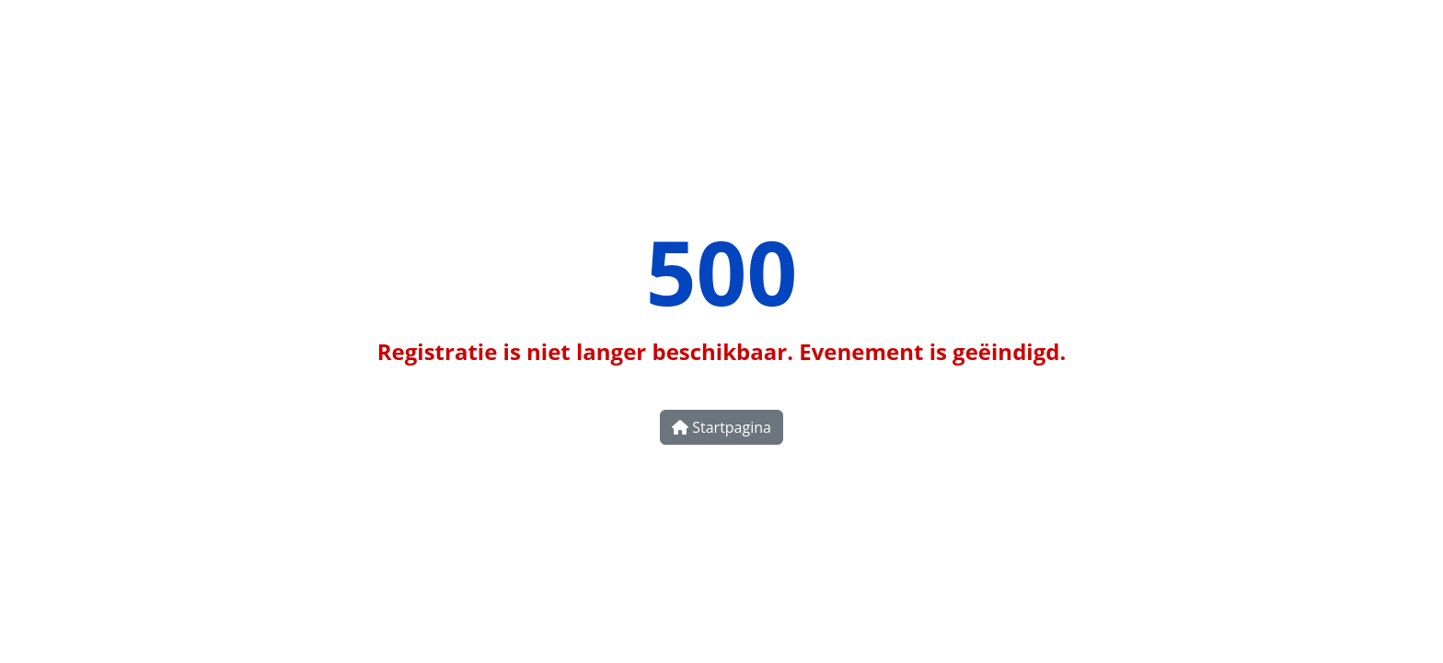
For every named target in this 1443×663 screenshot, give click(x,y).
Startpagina (721, 427)
